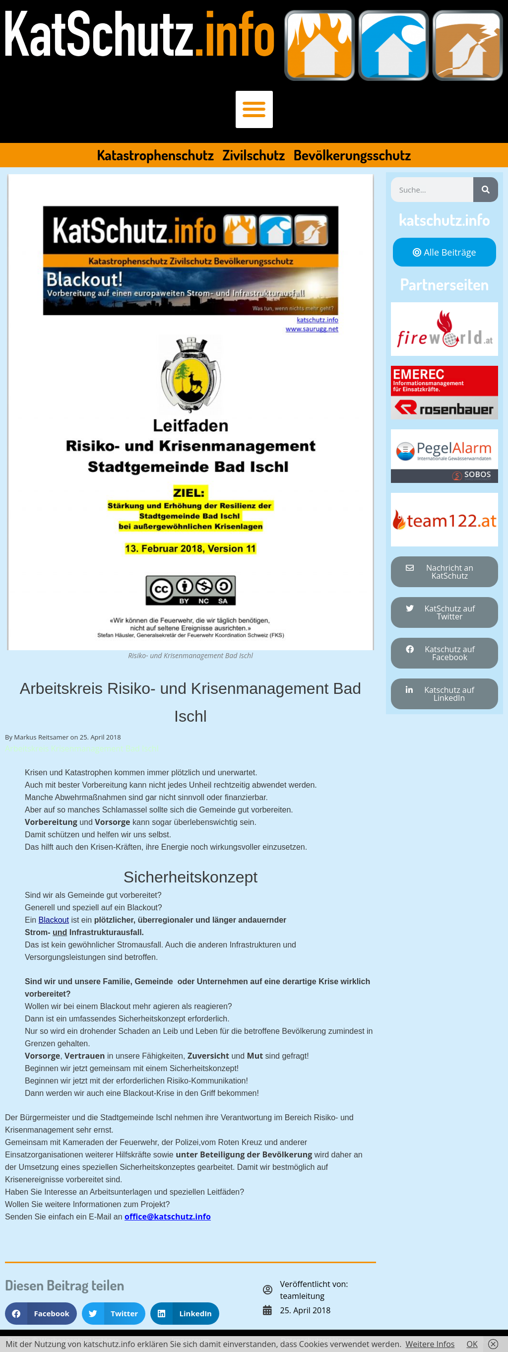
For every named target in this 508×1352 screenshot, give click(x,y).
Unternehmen (222, 981)
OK (471, 1344)
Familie (115, 981)
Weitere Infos (429, 1344)
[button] (254, 109)
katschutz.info (444, 219)
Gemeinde (153, 981)
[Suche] (485, 189)
